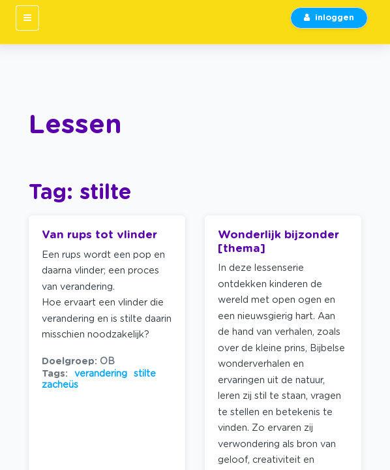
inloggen (329, 18)
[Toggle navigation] (27, 18)
